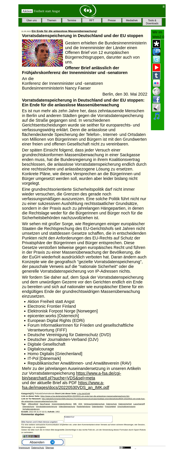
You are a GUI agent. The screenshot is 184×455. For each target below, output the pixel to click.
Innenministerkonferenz (62, 404)
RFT (91, 20)
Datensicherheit (125, 404)
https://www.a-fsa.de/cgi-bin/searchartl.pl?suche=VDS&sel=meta (71, 375)
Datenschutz (111, 404)
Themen (51, 20)
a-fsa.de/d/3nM (83, 393)
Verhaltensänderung (31, 409)
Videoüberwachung (67, 406)
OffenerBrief (33, 404)
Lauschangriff (139, 404)
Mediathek (132, 20)
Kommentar (91, 420)
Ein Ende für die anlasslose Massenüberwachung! (64, 31)
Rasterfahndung (83, 406)
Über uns (31, 20)
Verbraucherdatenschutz (94, 404)
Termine (71, 20)
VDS (80, 404)
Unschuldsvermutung (126, 406)
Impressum (24, 449)
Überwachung (28, 406)
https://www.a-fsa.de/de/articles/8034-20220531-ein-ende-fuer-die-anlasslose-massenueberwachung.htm (84, 396)
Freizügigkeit (110, 406)
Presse (112, 20)
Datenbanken (97, 406)
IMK (75, 404)
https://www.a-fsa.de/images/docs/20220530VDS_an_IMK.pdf (65, 385)
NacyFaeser (45, 404)
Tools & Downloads (152, 22)
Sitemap (49, 449)
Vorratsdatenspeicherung (46, 406)
